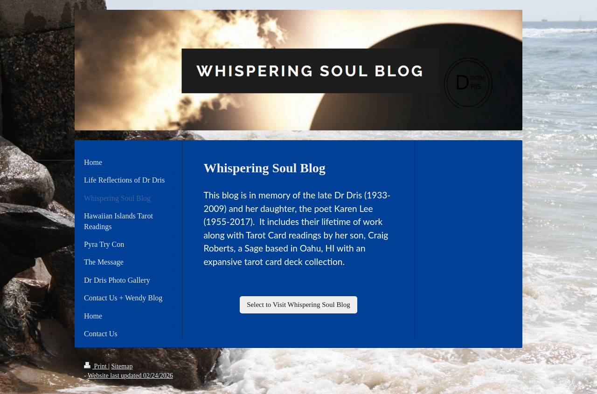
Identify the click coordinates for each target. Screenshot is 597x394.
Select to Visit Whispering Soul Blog (298, 304)
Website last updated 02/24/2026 (130, 375)
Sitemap (122, 366)
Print (96, 366)
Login (505, 366)
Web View (499, 375)
